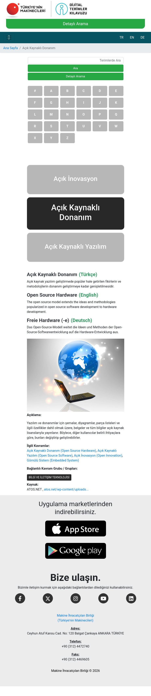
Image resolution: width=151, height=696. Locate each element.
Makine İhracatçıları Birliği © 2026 (75, 671)
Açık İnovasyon (75, 179)
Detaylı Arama (75, 23)
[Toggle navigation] (9, 38)
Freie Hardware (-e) (48, 320)
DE (142, 37)
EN (132, 37)
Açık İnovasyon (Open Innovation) (98, 455)
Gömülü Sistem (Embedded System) (53, 460)
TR (121, 37)
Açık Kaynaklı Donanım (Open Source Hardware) (61, 451)
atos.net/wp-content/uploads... (66, 489)
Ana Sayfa (10, 48)
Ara (75, 68)
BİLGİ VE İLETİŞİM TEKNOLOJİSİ (49, 477)
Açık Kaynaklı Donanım (52, 274)
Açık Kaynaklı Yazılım (75, 246)
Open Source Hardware (52, 295)
